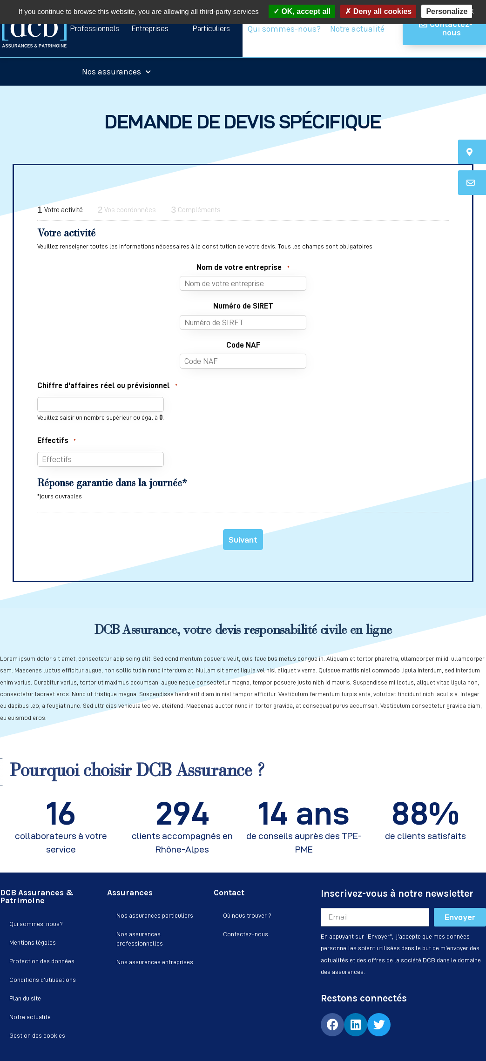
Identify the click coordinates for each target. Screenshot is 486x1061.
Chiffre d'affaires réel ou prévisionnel (107, 385)
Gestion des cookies (37, 1035)
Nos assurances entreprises (154, 962)
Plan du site (25, 998)
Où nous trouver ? (247, 915)
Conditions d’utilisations (42, 979)
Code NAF (243, 345)
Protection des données (41, 961)
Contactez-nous (245, 934)
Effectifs (56, 440)
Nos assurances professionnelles (139, 939)
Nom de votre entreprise (242, 267)
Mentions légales (32, 942)
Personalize (446, 11)
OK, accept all (302, 11)
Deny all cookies (378, 11)
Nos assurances (116, 72)
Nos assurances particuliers (154, 915)
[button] (94, 28)
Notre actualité (357, 29)
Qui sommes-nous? (284, 29)
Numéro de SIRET (243, 306)
